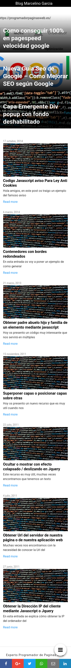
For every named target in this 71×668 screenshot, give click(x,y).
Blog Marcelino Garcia (34, 3)
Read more (10, 202)
